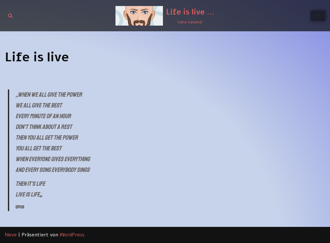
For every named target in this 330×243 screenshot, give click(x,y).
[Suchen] (10, 15)
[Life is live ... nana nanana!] (165, 16)
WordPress (72, 234)
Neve (11, 234)
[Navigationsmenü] (317, 15)
